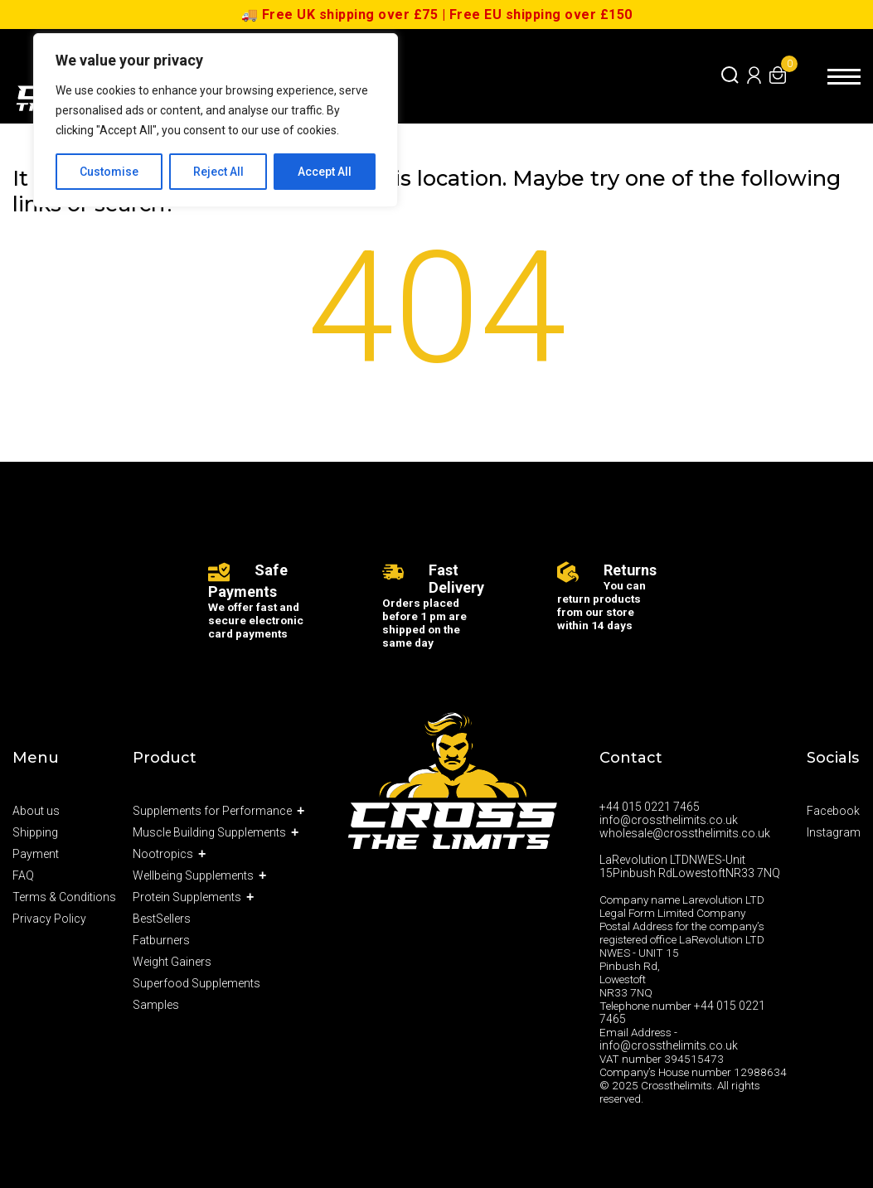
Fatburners (161, 940)
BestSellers (162, 918)
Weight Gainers (172, 961)
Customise (109, 171)
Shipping (35, 832)
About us (36, 810)
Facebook (833, 810)
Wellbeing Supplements (193, 875)
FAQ (23, 875)
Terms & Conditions (64, 897)
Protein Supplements (187, 897)
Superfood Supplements (196, 983)
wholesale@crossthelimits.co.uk (684, 833)
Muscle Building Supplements (209, 832)
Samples (156, 1004)
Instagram (834, 832)
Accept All (325, 171)
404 (437, 318)
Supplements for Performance (212, 810)
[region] (215, 120)
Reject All (218, 171)
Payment (35, 854)
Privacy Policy (49, 918)
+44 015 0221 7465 (649, 806)
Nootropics (163, 854)
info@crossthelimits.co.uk (668, 820)
